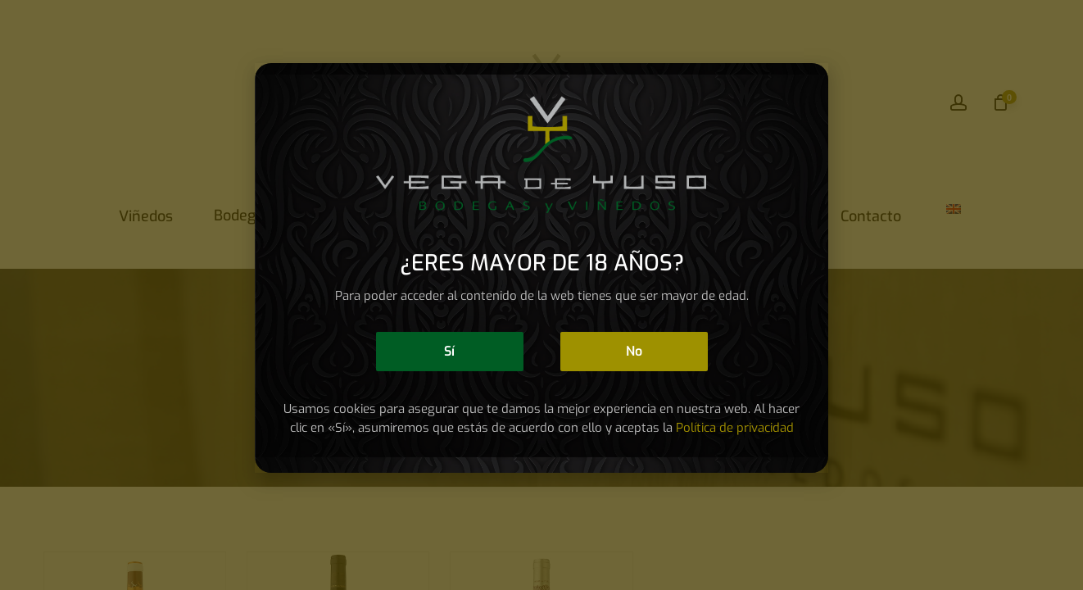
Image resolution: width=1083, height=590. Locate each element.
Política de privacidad (735, 428)
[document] (541, 295)
